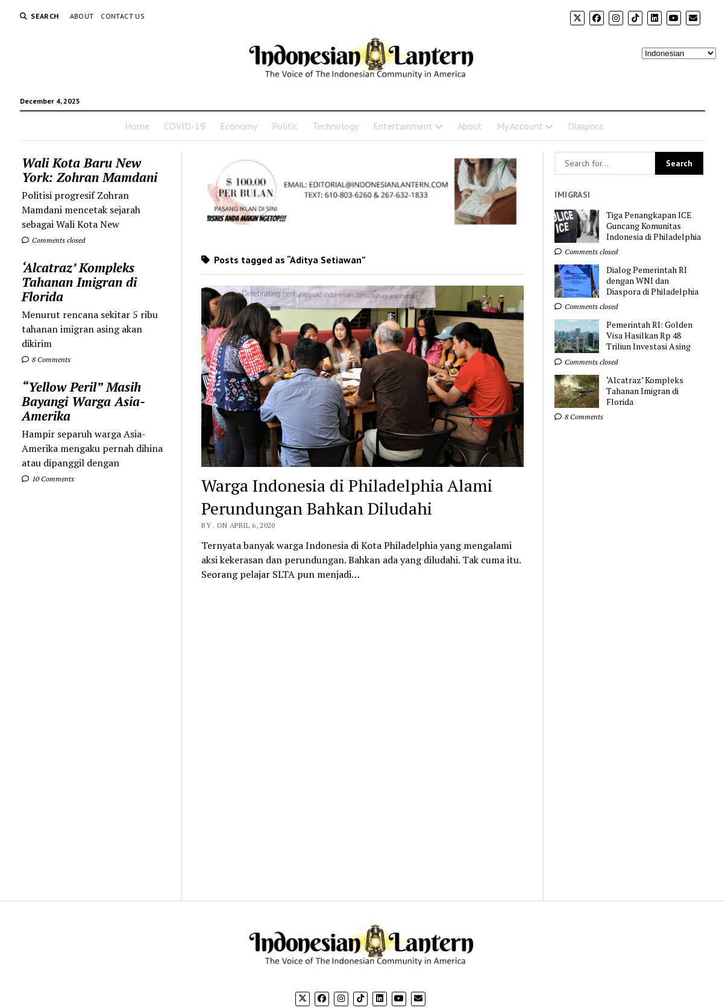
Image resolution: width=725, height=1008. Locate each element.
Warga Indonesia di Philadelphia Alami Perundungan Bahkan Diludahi (346, 496)
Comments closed (53, 240)
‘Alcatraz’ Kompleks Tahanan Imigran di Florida (79, 282)
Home (137, 126)
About (82, 15)
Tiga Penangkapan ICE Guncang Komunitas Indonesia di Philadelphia (653, 226)
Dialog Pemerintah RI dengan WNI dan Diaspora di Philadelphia (652, 281)
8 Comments (46, 359)
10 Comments (48, 478)
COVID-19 (185, 126)
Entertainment (403, 126)
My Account (520, 126)
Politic (285, 126)
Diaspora (585, 126)
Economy (238, 126)
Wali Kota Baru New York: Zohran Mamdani (89, 169)
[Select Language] (679, 53)
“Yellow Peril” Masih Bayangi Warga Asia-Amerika (83, 401)
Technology (335, 126)
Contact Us (123, 15)
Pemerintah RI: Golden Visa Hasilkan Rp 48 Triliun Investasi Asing (649, 335)
